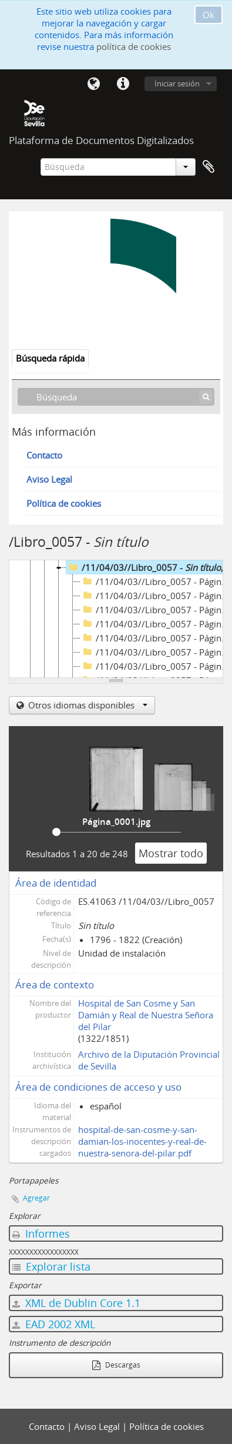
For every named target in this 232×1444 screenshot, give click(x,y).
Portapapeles (208, 167)
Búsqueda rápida (50, 358)
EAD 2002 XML (53, 1318)
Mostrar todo (171, 847)
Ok (208, 15)
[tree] (116, 619)
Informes (41, 1228)
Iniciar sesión (177, 83)
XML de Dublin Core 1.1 (76, 1297)
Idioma (93, 84)
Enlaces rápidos (122, 84)
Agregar (36, 1192)
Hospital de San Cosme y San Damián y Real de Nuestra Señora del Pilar (145, 1009)
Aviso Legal (49, 479)
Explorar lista (51, 1261)
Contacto (44, 455)
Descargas (116, 1359)
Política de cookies (63, 503)
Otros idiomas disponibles (86, 705)
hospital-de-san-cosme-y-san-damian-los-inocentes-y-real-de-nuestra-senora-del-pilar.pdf (142, 1135)
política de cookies (133, 46)
